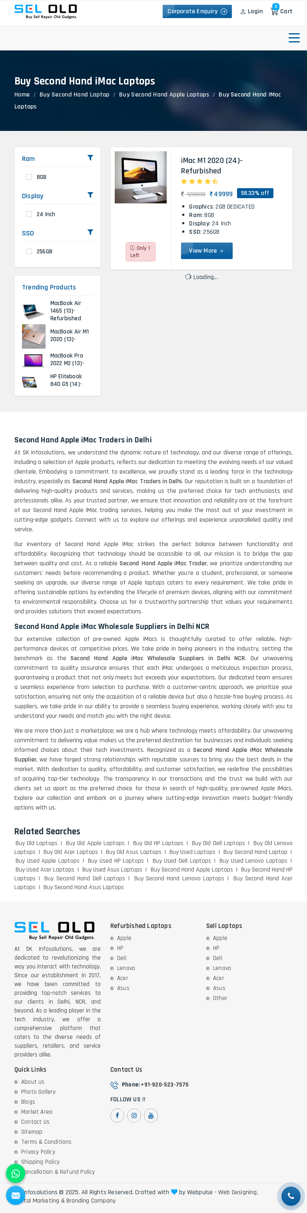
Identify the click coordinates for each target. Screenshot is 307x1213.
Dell (121, 958)
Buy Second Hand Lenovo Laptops (179, 878)
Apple (124, 938)
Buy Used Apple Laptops (48, 861)
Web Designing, (238, 1193)
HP (120, 948)
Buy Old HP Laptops (158, 843)
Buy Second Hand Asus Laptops (84, 887)
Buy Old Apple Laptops (95, 843)
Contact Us (35, 1122)
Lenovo (126, 968)
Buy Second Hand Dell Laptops (84, 878)
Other (220, 998)
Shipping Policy (40, 1162)
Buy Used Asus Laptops (112, 870)
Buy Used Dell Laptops (182, 861)
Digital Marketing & (39, 1201)
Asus (123, 988)
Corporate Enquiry (197, 11)
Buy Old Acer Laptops (71, 852)
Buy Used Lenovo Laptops (253, 861)
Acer (122, 978)
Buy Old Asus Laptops (133, 852)
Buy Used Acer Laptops (45, 870)
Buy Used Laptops (192, 852)
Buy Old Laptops (37, 843)
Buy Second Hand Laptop (75, 94)
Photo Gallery (38, 1092)
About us (33, 1082)
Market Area (36, 1112)
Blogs (28, 1102)
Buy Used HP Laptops (116, 861)
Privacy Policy (38, 1152)
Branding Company (91, 1201)
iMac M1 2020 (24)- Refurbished (212, 165)
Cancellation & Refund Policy (58, 1172)
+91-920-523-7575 (165, 1084)
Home (22, 94)
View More (207, 251)
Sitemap (31, 1132)
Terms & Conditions (46, 1142)
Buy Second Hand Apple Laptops (164, 94)
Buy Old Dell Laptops (218, 843)
